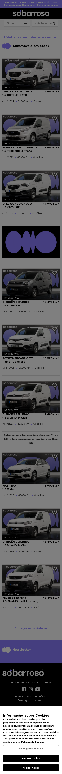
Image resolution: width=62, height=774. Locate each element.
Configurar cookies (31, 748)
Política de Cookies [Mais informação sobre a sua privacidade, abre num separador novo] (32, 742)
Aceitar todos (31, 768)
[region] (31, 740)
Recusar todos (31, 758)
